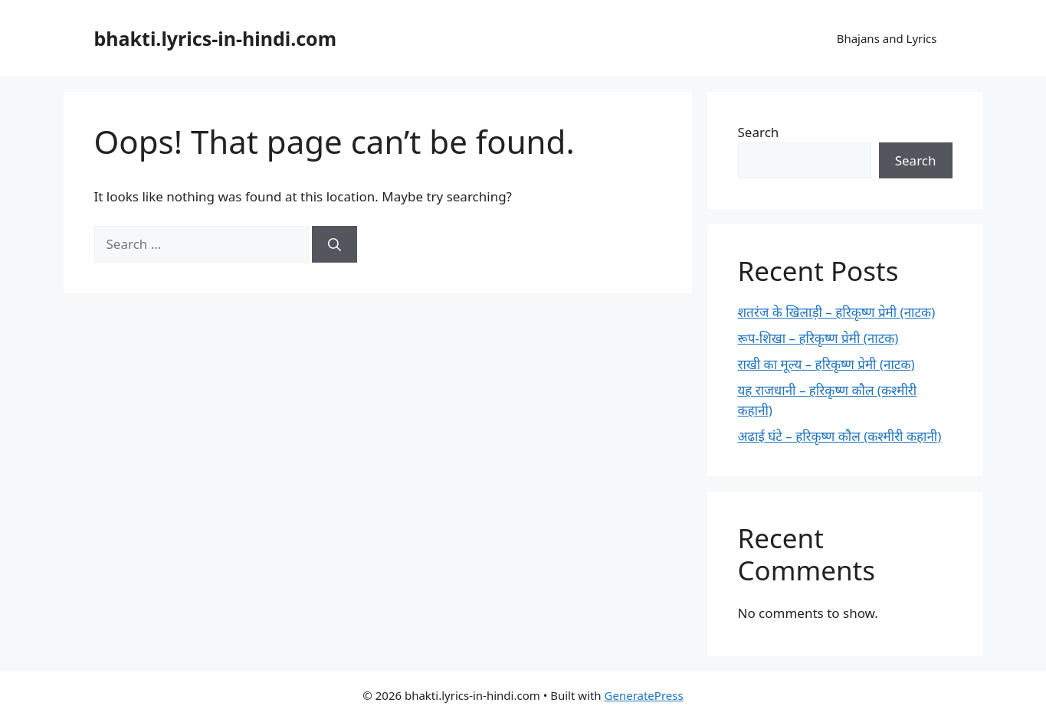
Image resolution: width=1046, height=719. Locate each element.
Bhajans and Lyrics (887, 38)
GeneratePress (644, 695)
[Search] (334, 244)
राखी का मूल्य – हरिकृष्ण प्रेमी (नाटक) (826, 364)
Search (758, 132)
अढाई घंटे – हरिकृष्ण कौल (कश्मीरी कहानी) (840, 436)
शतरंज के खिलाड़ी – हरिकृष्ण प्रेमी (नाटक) (837, 312)
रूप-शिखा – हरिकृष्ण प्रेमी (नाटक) (818, 338)
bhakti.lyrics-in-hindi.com (215, 38)
